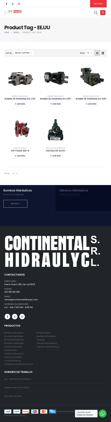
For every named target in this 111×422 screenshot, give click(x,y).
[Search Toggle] (96, 13)
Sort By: (9, 53)
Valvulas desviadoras (47, 343)
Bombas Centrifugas (14, 343)
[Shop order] (24, 53)
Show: (82, 53)
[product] (19, 77)
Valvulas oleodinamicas (48, 346)
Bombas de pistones (14, 339)
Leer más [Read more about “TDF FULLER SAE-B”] (21, 156)
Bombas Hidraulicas (13, 333)
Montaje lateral (44, 333)
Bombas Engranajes (20, 96)
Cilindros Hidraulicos (14, 353)
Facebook (7, 316)
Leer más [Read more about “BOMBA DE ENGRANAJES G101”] (56, 104)
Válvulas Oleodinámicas (55, 148)
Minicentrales (10, 350)
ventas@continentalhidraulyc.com (21, 299)
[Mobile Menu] (103, 12)
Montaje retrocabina (46, 336)
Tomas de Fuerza (19, 148)
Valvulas (41, 339)
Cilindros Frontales (13, 357)
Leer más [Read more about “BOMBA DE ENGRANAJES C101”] (21, 104)
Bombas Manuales (13, 346)
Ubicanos (98, 3)
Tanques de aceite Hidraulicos (18, 364)
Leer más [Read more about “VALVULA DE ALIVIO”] (56, 156)
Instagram (22, 316)
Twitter (14, 316)
